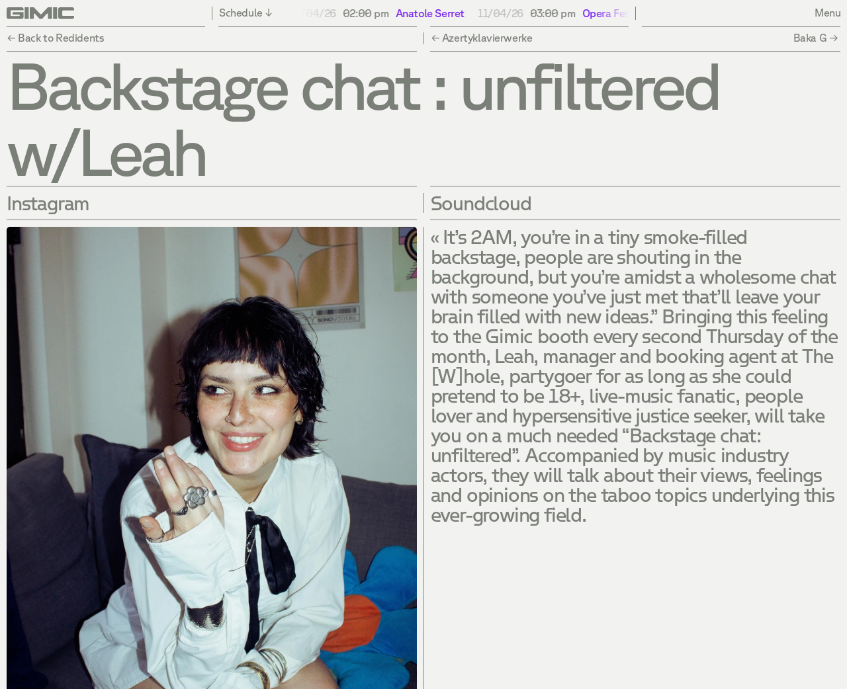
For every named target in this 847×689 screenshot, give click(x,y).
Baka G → (816, 38)
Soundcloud (481, 202)
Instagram (48, 202)
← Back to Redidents (55, 38)
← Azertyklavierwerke (482, 38)
